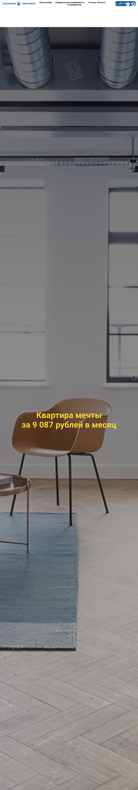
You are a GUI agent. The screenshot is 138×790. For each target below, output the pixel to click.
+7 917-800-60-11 (109, 4)
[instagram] (133, 4)
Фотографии (9, 4)
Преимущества (30, 4)
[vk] (128, 4)
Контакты (49, 4)
